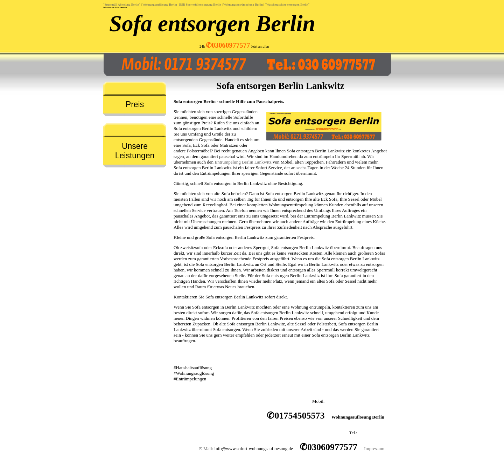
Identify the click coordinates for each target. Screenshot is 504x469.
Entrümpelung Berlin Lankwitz (243, 162)
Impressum (374, 448)
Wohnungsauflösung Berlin (159, 4)
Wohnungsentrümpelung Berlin (243, 4)
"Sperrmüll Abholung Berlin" (121, 4)
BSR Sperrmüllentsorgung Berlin (200, 4)
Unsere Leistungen (135, 151)
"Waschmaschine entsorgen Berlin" (287, 4)
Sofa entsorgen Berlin (212, 23)
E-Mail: (206, 448)
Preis (135, 104)
